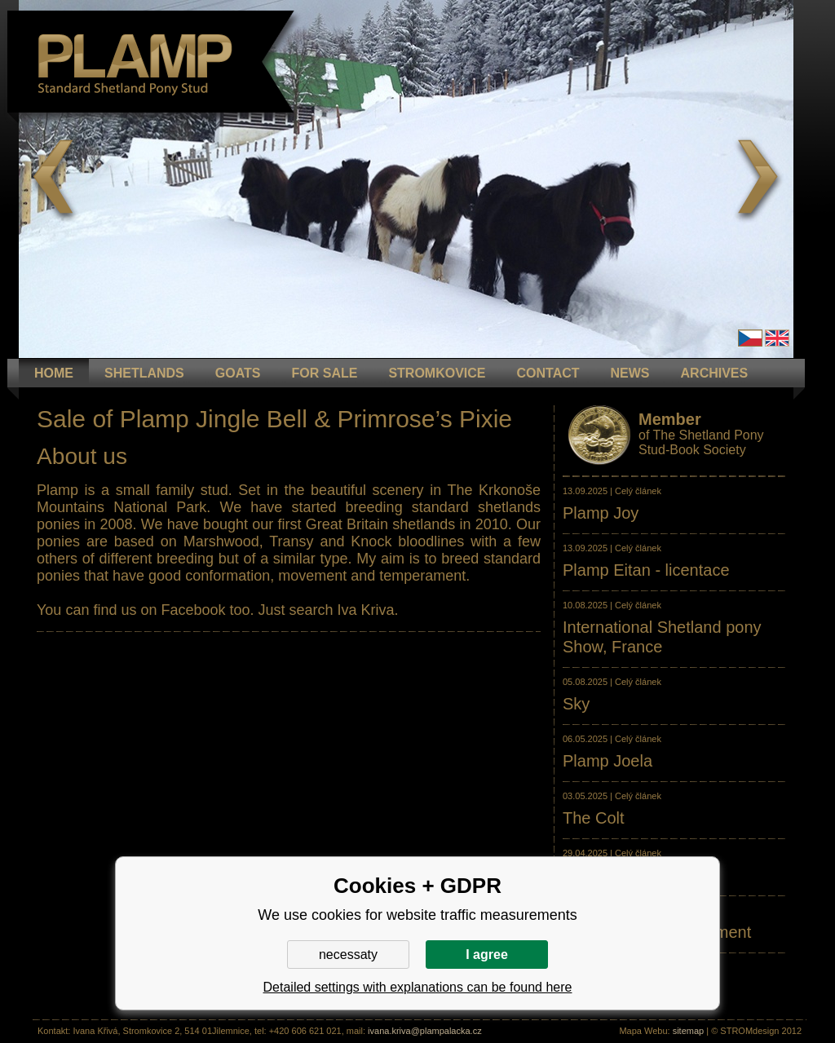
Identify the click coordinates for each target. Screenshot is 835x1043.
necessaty (348, 954)
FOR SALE (324, 373)
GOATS (238, 373)
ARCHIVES (715, 373)
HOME (53, 373)
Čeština (750, 338)
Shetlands (144, 373)
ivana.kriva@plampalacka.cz (425, 1031)
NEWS (630, 373)
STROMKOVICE (436, 373)
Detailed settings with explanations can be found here (417, 987)
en (777, 338)
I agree (487, 954)
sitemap (689, 1031)
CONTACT (548, 373)
